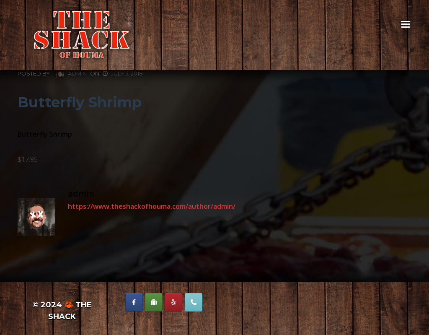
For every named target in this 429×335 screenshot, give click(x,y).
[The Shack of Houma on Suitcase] (154, 302)
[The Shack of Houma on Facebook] (134, 302)
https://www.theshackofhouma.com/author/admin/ (151, 206)
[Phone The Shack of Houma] (193, 302)
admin (71, 74)
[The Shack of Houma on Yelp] (173, 302)
